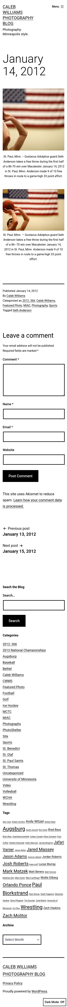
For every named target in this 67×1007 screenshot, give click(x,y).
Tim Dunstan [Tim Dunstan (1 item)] (29, 900)
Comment (11, 359)
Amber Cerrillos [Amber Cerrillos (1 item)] (18, 822)
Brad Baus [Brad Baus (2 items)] (54, 829)
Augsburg (9, 656)
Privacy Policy (13, 983)
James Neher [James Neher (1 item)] (20, 850)
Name (8, 404)
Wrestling (9, 804)
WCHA (7, 797)
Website (8, 450)
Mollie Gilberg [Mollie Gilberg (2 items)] (49, 877)
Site (5, 736)
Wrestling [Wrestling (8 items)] (32, 907)
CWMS (7, 681)
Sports (53, 305)
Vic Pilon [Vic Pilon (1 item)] (16, 908)
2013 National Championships (24, 650)
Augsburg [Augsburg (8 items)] (14, 829)
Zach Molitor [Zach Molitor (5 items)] (15, 915)
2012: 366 (28, 300)
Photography (40, 305)
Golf (6, 699)
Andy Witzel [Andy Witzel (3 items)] (35, 821)
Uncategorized (13, 773)
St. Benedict (11, 748)
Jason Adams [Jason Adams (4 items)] (15, 856)
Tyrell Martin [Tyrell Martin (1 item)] (41, 900)
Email (8, 427)
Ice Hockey (10, 705)
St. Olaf (8, 754)
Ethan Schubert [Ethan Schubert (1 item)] (50, 836)
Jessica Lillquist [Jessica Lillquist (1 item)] (34, 857)
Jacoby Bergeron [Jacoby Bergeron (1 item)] (46, 843)
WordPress (39, 991)
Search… (9, 595)
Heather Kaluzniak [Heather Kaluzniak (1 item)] (16, 843)
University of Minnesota (19, 779)
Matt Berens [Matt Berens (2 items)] (36, 871)
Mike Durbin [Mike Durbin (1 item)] (20, 878)
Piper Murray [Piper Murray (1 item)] (34, 894)
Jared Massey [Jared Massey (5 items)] (40, 849)
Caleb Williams (16, 295)
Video (7, 785)
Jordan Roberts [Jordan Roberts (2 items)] (51, 856)
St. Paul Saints (13, 761)
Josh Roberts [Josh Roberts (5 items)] (16, 863)
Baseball (9, 662)
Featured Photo (12, 305)
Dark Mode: (54, 1002)
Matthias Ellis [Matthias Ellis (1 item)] (8, 878)
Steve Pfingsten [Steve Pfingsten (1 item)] (16, 900)
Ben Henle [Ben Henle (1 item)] (43, 830)
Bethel (7, 669)
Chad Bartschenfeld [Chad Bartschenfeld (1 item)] (20, 836)
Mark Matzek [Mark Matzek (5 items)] (15, 871)
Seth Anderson (22, 310)
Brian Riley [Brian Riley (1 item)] (7, 836)
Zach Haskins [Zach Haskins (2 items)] (52, 908)
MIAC (26, 305)
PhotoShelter (12, 730)
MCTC (7, 711)
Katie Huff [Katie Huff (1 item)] (33, 864)
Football (8, 693)
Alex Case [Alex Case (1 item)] (7, 822)
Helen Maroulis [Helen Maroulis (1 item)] (31, 843)
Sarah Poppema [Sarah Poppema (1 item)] (47, 894)
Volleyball (9, 791)
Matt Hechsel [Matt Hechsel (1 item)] (50, 872)
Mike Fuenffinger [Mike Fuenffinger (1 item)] (33, 878)
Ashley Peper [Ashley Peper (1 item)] (50, 822)
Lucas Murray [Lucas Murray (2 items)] (47, 864)
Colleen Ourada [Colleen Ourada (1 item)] (36, 836)
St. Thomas (11, 767)
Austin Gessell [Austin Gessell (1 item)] (32, 830)
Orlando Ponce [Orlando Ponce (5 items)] (17, 884)
